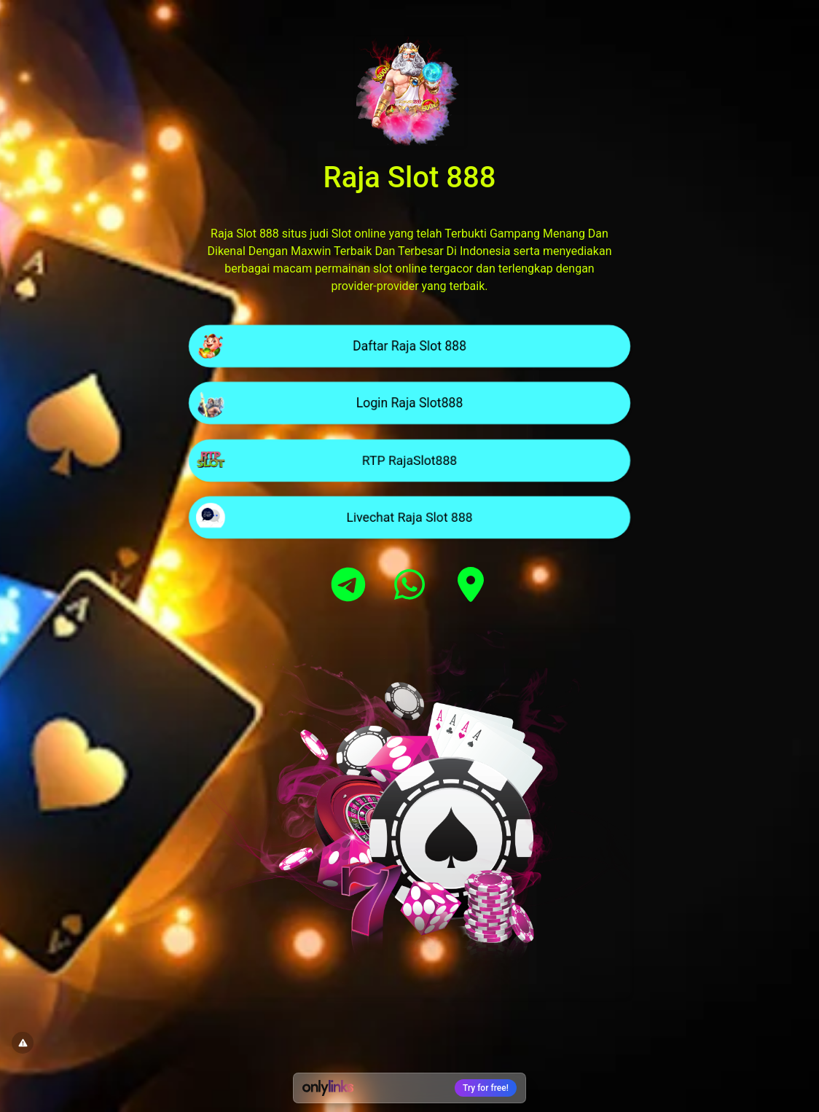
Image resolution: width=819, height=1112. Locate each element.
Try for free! (486, 1088)
